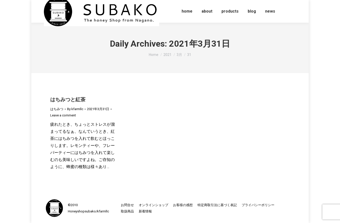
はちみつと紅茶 (68, 100)
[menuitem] (187, 11)
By (75, 109)
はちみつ (56, 109)
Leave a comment (63, 115)
